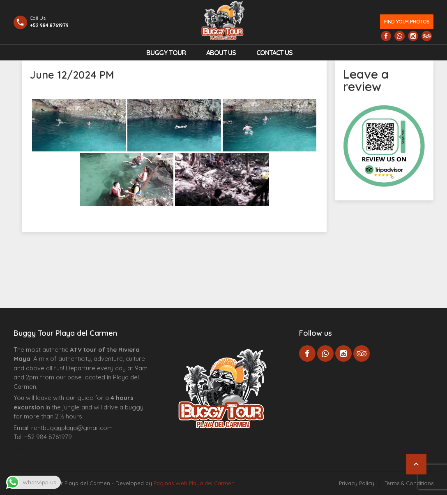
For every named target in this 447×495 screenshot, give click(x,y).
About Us (221, 53)
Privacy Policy (356, 483)
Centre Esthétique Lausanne (60, 450)
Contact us (274, 53)
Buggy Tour (166, 53)
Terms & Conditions (409, 483)
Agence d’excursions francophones (30, 450)
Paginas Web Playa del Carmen (194, 483)
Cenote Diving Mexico (83, 450)
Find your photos (407, 22)
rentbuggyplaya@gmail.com (72, 428)
